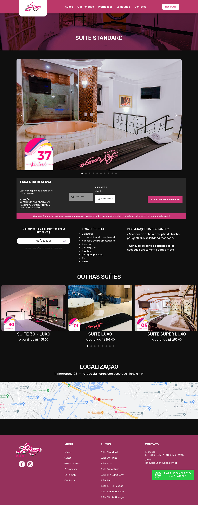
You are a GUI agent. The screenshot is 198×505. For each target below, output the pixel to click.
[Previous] (22, 115)
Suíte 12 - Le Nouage (112, 486)
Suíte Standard (109, 452)
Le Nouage (123, 7)
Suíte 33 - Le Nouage (112, 497)
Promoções (105, 7)
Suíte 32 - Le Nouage (112, 491)
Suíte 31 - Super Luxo (112, 474)
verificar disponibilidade (165, 199)
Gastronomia (85, 7)
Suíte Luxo (106, 463)
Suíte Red (106, 480)
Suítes (69, 7)
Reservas (170, 6)
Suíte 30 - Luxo (109, 457)
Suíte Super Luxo (110, 469)
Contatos (140, 7)
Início (67, 452)
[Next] (176, 115)
